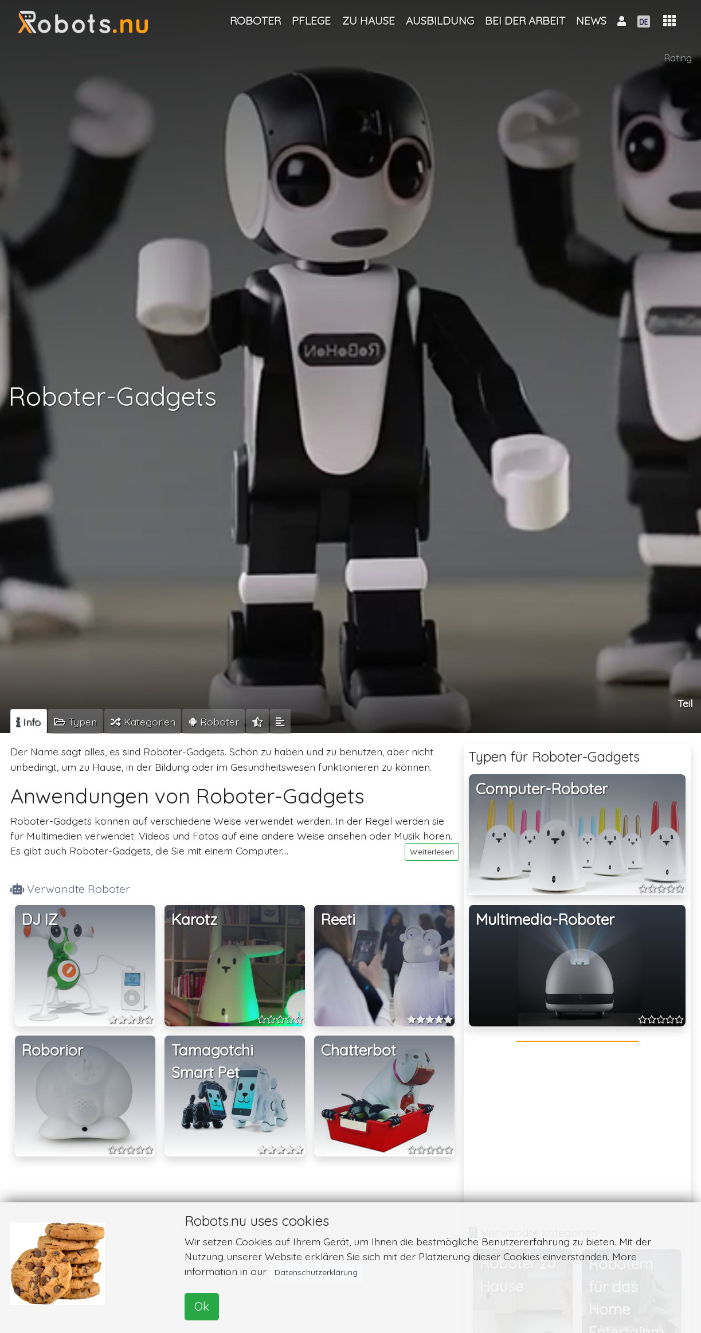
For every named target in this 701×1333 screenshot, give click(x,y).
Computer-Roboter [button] (542, 788)
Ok (201, 1306)
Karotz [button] (194, 919)
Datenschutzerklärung (316, 1272)
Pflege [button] (311, 21)
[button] (669, 20)
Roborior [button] (52, 1050)
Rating (678, 58)
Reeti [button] (338, 919)
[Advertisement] (577, 1131)
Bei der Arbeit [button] (525, 21)
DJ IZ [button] (40, 919)
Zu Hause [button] (368, 21)
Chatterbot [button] (358, 1050)
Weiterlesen (432, 851)
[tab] (28, 721)
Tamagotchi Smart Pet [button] (212, 1062)
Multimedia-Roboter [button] (545, 919)
